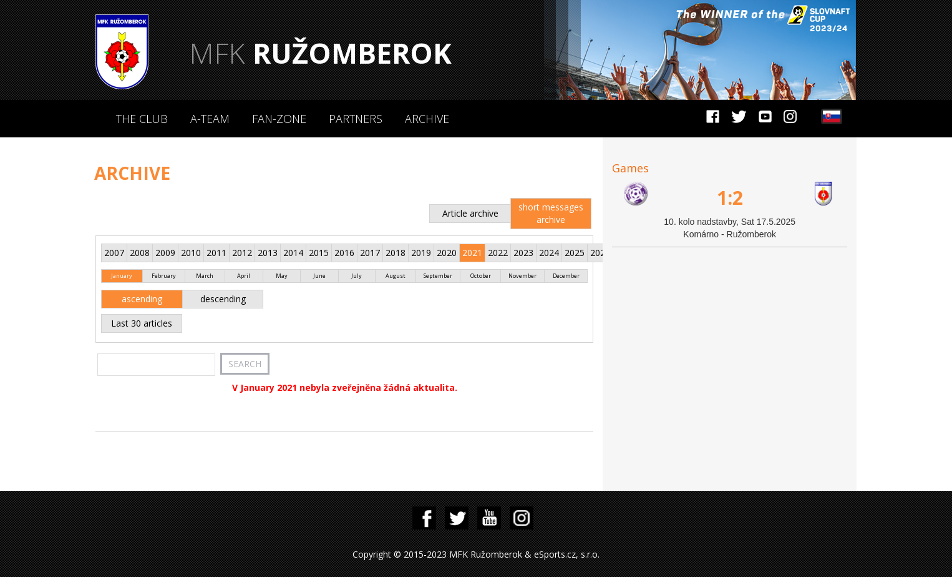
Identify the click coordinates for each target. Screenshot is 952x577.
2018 (396, 253)
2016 (344, 253)
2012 (242, 253)
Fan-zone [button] (279, 118)
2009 (165, 253)
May (282, 276)
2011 (216, 253)
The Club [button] (142, 118)
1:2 (730, 197)
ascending (142, 299)
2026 (600, 253)
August (396, 276)
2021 (472, 253)
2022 (498, 253)
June (319, 276)
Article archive (470, 213)
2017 (370, 253)
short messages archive (550, 213)
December (566, 276)
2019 (421, 253)
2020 (447, 253)
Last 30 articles (141, 323)
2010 (191, 253)
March (204, 276)
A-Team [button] (210, 118)
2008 (140, 253)
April (243, 276)
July (356, 276)
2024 (549, 253)
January (121, 276)
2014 (293, 253)
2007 (114, 253)
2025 (575, 253)
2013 (268, 253)
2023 (523, 253)
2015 (319, 253)
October (480, 276)
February (164, 276)
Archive (427, 118)
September (438, 276)
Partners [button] (355, 118)
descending (223, 299)
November (522, 276)
